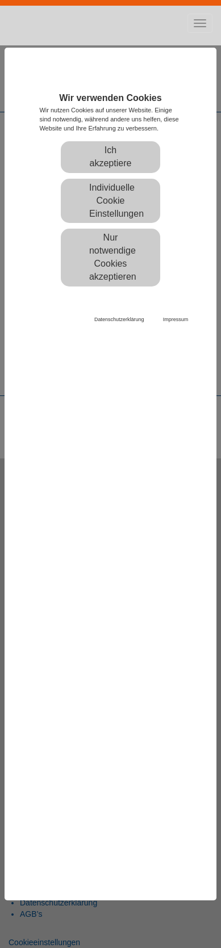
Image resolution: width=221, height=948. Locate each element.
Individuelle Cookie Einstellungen (116, 200)
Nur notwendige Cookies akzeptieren (112, 257)
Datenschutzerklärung (119, 319)
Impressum (176, 319)
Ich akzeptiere (111, 156)
